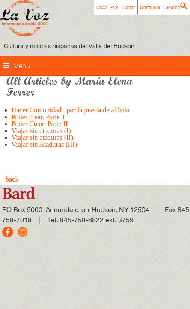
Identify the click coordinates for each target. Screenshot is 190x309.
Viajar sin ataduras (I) (41, 130)
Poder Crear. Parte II (40, 123)
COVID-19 (107, 7)
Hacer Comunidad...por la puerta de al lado (71, 110)
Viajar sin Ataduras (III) (44, 144)
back (12, 179)
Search (172, 7)
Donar (128, 7)
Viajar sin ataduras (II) (42, 137)
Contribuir (150, 7)
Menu (21, 65)
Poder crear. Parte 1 (38, 117)
